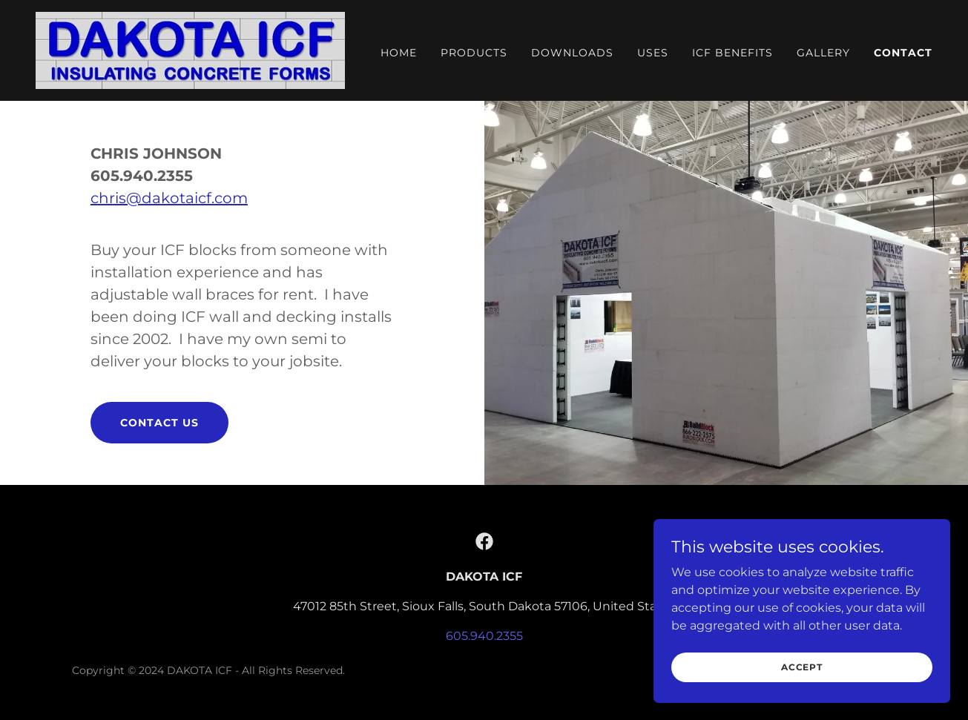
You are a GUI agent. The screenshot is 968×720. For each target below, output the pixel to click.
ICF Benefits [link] (732, 52)
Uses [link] (652, 52)
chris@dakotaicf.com (169, 198)
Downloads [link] (572, 52)
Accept (802, 667)
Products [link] (474, 52)
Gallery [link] (823, 52)
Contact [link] (903, 52)
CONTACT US (159, 422)
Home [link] (399, 52)
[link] (190, 49)
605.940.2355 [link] (484, 636)
